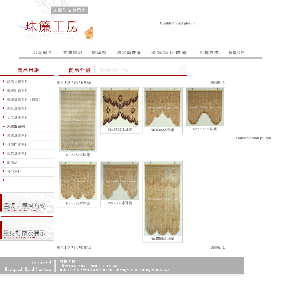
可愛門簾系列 (15, 144)
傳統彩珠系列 (15, 91)
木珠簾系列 (13, 127)
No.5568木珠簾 (163, 239)
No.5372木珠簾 (78, 203)
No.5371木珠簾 (205, 129)
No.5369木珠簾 (163, 130)
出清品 (10, 162)
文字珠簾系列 (15, 118)
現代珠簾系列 (15, 153)
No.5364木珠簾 (78, 155)
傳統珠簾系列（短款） (22, 100)
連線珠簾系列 (15, 135)
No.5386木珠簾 (120, 203)
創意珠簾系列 (15, 109)
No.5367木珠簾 (120, 129)
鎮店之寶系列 (15, 82)
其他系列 (11, 171)
